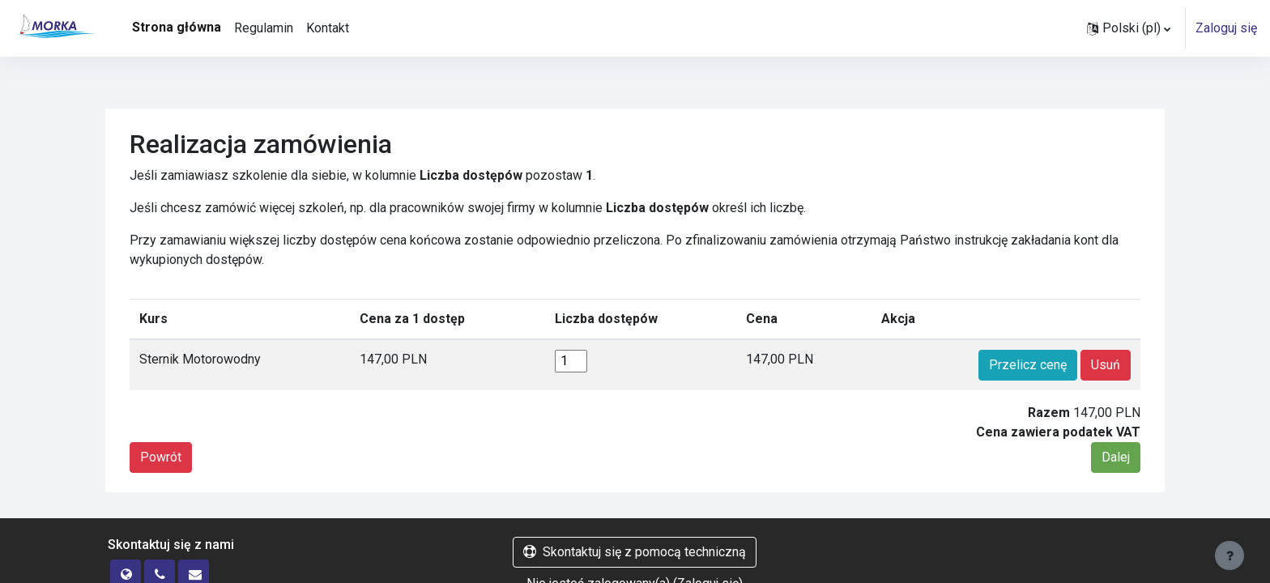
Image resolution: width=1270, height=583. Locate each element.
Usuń (1105, 364)
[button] (1129, 28)
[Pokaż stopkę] (1229, 555)
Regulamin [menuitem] (263, 28)
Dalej (1116, 457)
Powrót (160, 457)
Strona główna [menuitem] (176, 27)
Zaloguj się (1226, 28)
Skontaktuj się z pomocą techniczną (634, 552)
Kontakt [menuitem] (327, 28)
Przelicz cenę (1028, 364)
